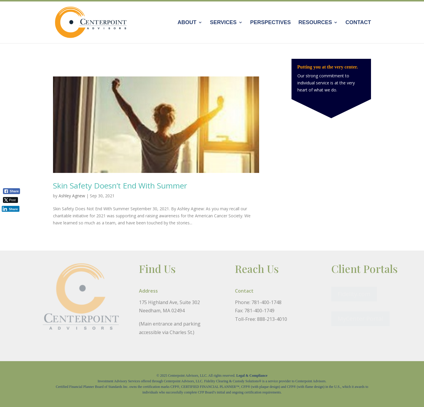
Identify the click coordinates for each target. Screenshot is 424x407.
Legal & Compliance (251, 375)
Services (223, 22)
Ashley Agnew (72, 196)
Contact (358, 22)
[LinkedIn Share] (10, 209)
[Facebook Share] (11, 191)
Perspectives (270, 22)
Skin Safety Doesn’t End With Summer (120, 185)
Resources (315, 22)
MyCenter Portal (360, 319)
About (187, 22)
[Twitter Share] (10, 200)
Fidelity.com (354, 294)
